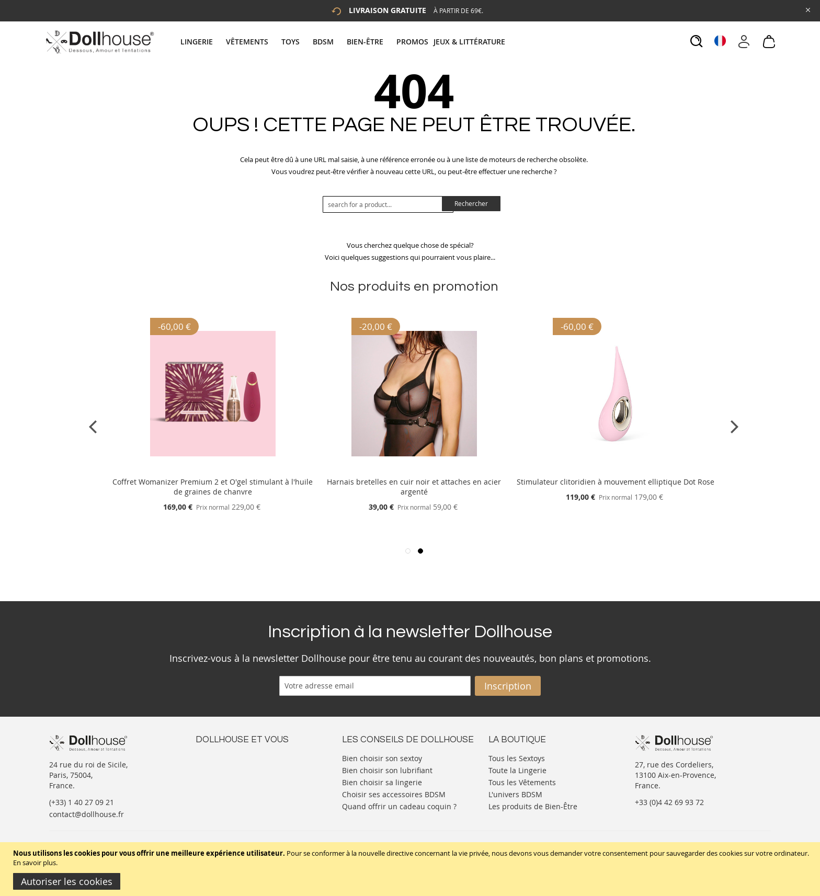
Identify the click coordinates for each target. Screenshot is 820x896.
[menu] (344, 41)
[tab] (344, 41)
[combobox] (388, 204)
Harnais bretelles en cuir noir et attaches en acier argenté (414, 487)
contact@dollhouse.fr (86, 814)
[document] (411, 869)
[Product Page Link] (213, 469)
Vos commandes (224, 789)
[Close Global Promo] (807, 9)
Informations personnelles (242, 778)
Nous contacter (222, 757)
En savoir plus (34, 862)
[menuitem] (201, 41)
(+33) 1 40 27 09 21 (81, 802)
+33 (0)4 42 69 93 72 (669, 802)
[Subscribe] (508, 686)
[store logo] (99, 42)
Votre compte (219, 768)
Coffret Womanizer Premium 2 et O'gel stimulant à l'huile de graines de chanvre (212, 487)
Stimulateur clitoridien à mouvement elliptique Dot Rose (615, 482)
